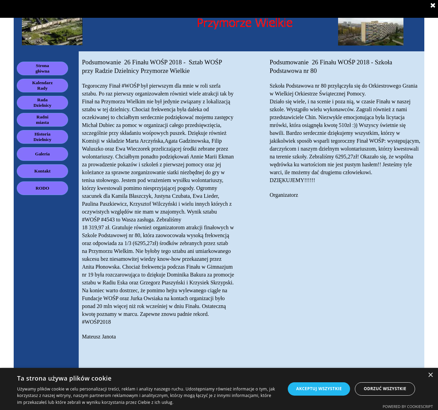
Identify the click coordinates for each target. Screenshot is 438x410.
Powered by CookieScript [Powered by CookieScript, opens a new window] (408, 406)
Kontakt (42, 171)
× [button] (430, 375)
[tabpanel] (158, 213)
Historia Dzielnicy (43, 136)
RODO (42, 188)
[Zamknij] (432, 6)
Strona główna (43, 68)
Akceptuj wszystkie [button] (319, 389)
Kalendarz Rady (42, 85)
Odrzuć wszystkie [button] (385, 389)
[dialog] (219, 389)
